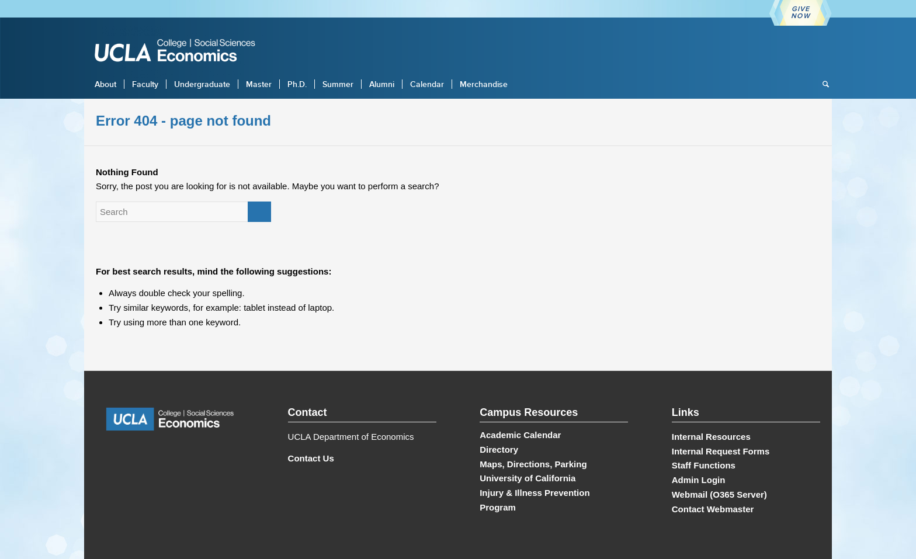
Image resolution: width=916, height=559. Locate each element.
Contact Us (311, 458)
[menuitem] (105, 84)
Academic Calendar (520, 435)
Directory (499, 449)
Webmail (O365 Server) (719, 494)
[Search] (822, 84)
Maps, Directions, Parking (533, 464)
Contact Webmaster (713, 509)
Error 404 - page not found (183, 121)
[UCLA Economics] (180, 52)
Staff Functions (703, 465)
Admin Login (699, 480)
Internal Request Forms (721, 451)
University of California (527, 478)
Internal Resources (711, 437)
